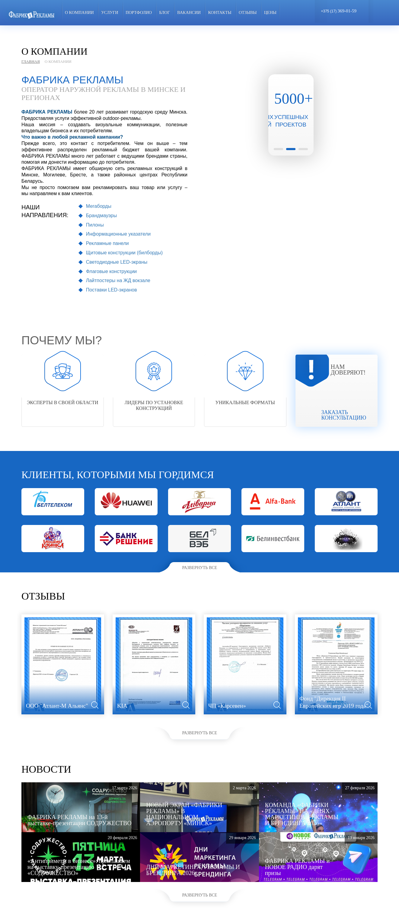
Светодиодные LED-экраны (117, 262)
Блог (164, 12)
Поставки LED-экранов (111, 289)
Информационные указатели (118, 234)
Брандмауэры (101, 215)
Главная (30, 61)
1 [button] (278, 149)
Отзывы (248, 12)
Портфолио (139, 12)
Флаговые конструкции (111, 271)
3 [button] (303, 149)
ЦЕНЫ (270, 12)
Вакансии (189, 12)
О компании (79, 12)
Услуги (109, 12)
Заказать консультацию (343, 415)
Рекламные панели (107, 243)
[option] (291, 101)
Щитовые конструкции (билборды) (124, 252)
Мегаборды (98, 206)
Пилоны (95, 224)
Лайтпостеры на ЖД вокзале (118, 280)
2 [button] (290, 149)
